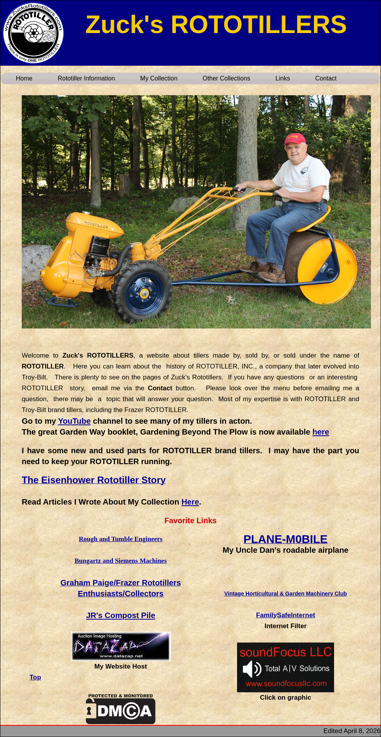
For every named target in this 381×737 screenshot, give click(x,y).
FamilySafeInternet (285, 615)
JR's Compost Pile (120, 615)
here (320, 432)
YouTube (74, 421)
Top (35, 677)
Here (190, 502)
